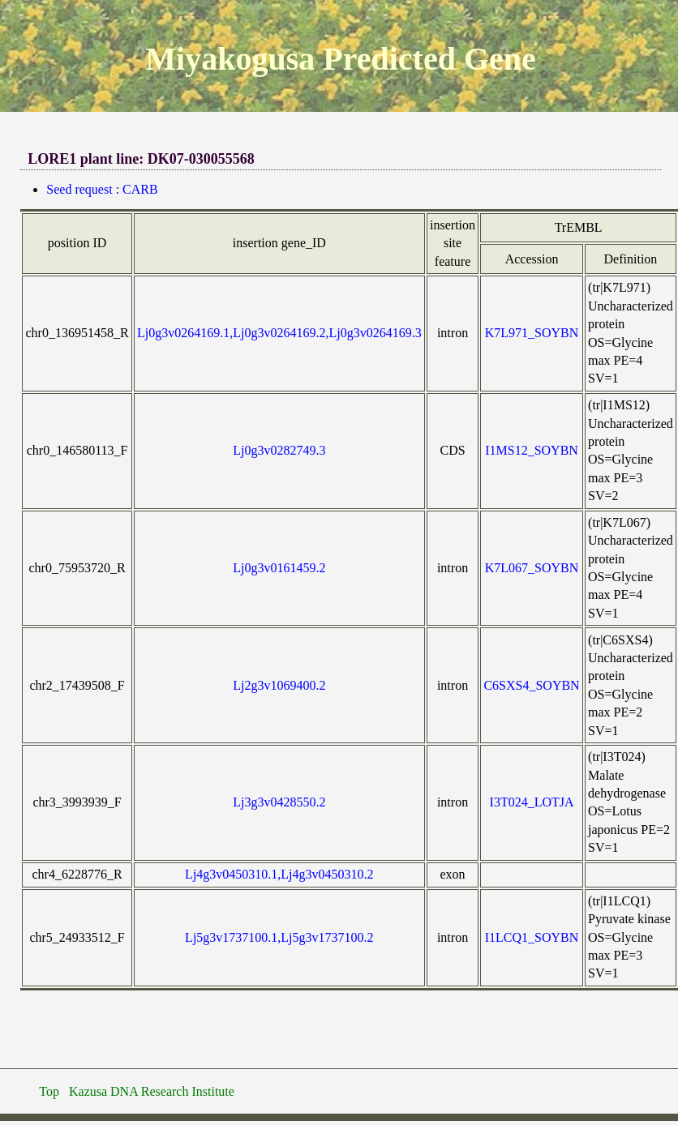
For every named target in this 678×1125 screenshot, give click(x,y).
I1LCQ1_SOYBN (532, 937)
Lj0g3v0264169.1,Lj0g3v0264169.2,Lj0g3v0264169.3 (279, 333)
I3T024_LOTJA (532, 802)
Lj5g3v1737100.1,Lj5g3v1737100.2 (279, 937)
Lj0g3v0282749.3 (279, 450)
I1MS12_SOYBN (531, 450)
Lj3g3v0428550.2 (279, 802)
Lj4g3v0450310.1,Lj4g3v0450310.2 (279, 874)
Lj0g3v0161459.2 (279, 568)
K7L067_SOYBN (532, 568)
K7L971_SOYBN (532, 333)
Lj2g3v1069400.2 (279, 685)
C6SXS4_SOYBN (531, 685)
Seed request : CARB (101, 189)
